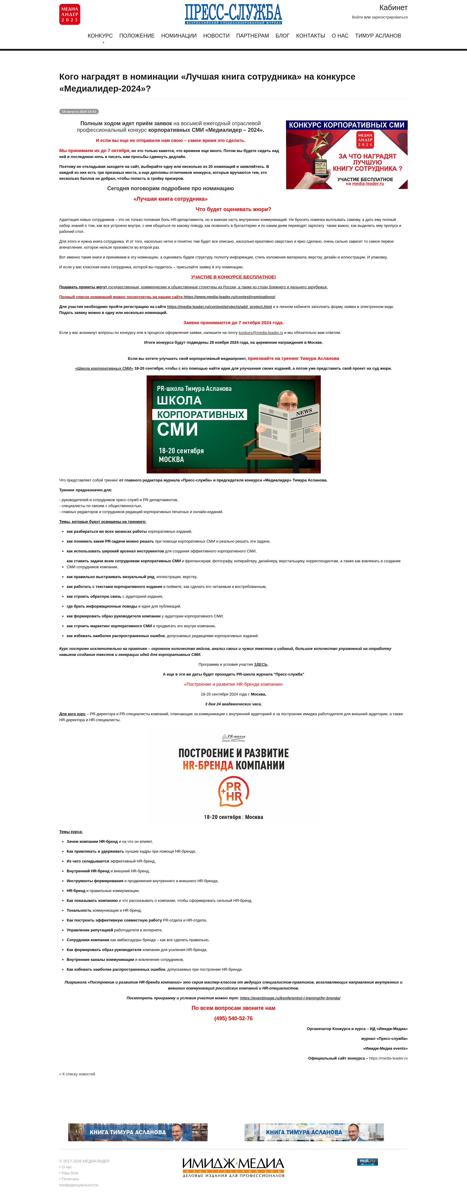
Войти (357, 17)
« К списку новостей (77, 1074)
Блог (282, 36)
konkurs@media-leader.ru (261, 332)
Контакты (310, 36)
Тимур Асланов (378, 36)
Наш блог (70, 1173)
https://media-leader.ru (388, 1058)
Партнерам (252, 36)
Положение (137, 36)
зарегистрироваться (390, 17)
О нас (340, 36)
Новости (216, 36)
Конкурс (100, 38)
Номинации (179, 36)
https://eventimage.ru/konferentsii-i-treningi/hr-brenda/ (290, 998)
